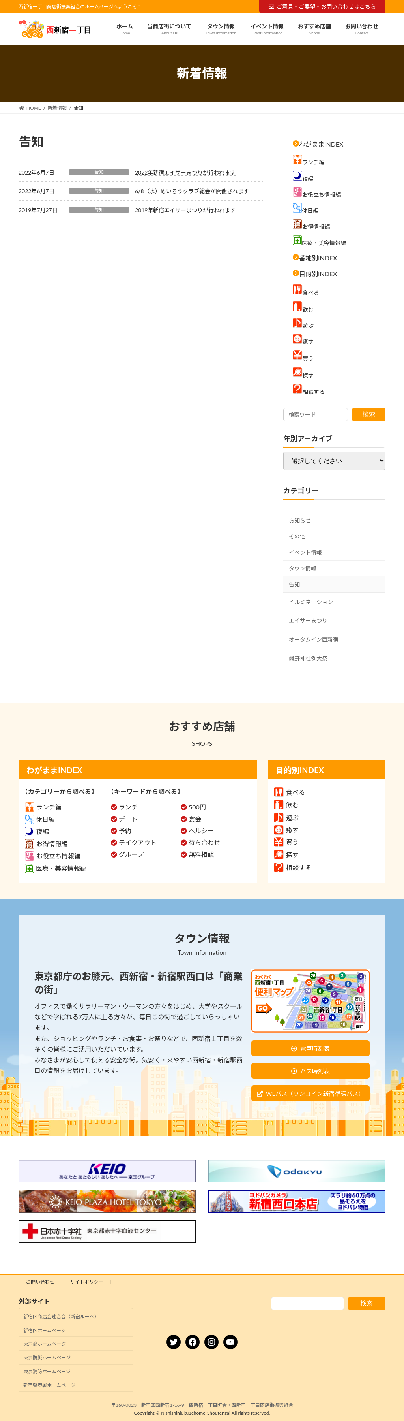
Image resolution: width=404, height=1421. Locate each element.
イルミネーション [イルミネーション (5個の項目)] (311, 602)
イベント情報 (305, 552)
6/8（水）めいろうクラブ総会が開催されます (192, 191)
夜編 (37, 831)
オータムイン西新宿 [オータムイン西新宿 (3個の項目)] (314, 639)
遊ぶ (286, 817)
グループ (131, 854)
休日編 (40, 819)
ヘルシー (201, 830)
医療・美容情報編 (55, 868)
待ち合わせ (204, 842)
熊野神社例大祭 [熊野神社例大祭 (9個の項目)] (308, 658)
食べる (289, 792)
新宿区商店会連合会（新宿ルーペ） (61, 1316)
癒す (286, 830)
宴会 (195, 818)
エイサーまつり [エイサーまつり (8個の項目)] (308, 620)
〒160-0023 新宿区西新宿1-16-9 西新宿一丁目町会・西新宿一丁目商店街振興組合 (202, 1405)
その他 (297, 536)
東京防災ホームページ (47, 1358)
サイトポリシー (86, 1282)
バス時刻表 (315, 1071)
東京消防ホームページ (47, 1371)
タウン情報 (302, 568)
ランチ (128, 807)
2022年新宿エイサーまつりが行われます (185, 172)
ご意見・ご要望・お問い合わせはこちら (322, 6)
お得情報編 (46, 843)
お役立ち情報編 (52, 856)
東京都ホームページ (44, 1344)
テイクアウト (138, 842)
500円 (197, 807)
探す (286, 854)
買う (286, 842)
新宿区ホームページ (44, 1330)
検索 (369, 414)
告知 (99, 172)
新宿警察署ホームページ (49, 1385)
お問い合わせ (40, 1282)
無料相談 (201, 854)
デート (128, 818)
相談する (292, 867)
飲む (286, 805)
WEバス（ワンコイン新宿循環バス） (315, 1093)
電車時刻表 (315, 1048)
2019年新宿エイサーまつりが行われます (185, 210)
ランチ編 (43, 807)
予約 (125, 830)
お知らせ (300, 520)
